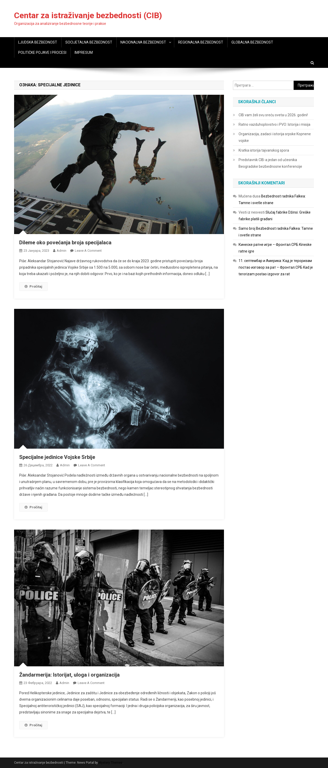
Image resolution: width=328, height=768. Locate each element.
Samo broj (247, 228)
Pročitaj (33, 286)
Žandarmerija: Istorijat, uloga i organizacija (69, 675)
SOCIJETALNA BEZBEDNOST (88, 42)
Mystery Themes (110, 762)
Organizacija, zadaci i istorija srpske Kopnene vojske (275, 137)
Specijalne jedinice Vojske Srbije (57, 457)
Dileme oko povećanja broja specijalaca (65, 242)
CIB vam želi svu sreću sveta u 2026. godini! (273, 115)
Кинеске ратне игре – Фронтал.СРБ (268, 245)
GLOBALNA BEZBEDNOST (252, 42)
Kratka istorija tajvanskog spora (264, 150)
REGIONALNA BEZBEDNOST (200, 42)
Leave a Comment (88, 251)
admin (61, 251)
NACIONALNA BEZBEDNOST (143, 42)
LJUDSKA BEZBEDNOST (37, 42)
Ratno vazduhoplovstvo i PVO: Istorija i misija (274, 124)
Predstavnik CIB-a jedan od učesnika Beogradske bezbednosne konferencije (270, 163)
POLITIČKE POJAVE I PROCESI (42, 52)
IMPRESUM (84, 52)
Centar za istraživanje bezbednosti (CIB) (88, 15)
